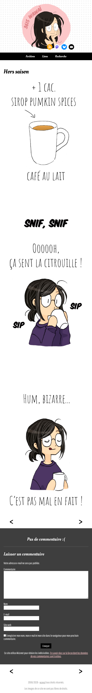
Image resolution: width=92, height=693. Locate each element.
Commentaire (9, 569)
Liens (45, 56)
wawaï (43, 682)
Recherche (60, 56)
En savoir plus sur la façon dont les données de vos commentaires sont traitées (59, 654)
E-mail (6, 614)
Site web (7, 624)
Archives (30, 56)
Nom (6, 603)
